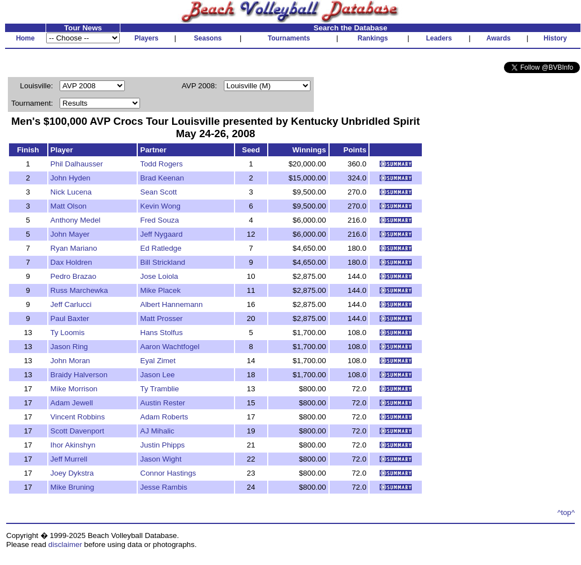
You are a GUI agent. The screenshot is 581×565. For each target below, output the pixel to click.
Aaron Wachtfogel (169, 346)
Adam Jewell (72, 403)
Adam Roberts (164, 417)
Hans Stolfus (161, 332)
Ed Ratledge (160, 248)
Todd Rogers (161, 164)
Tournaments (289, 38)
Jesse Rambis (163, 487)
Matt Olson (69, 206)
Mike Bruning (72, 487)
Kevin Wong (160, 206)
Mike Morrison (74, 389)
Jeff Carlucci (71, 304)
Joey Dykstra (72, 473)
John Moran (70, 360)
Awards (499, 38)
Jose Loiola (159, 276)
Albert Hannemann (171, 304)
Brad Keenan (162, 178)
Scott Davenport (78, 431)
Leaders (439, 38)
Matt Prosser (161, 318)
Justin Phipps (162, 445)
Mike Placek (160, 290)
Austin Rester (162, 403)
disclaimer (65, 544)
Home (25, 38)
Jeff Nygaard (161, 234)
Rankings (373, 38)
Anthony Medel (76, 220)
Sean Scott (158, 192)
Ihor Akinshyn (73, 445)
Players (146, 38)
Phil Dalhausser (77, 164)
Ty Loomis (68, 332)
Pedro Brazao (74, 276)
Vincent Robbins (78, 417)
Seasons (208, 38)
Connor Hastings (168, 473)
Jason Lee (157, 374)
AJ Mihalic (157, 431)
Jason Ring (69, 346)
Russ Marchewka (79, 290)
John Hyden (71, 178)
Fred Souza (159, 220)
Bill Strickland (162, 262)
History (555, 38)
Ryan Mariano (74, 248)
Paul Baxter (70, 318)
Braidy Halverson (79, 374)
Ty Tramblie (159, 389)
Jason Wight (160, 459)
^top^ (566, 512)
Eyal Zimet (157, 360)
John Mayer (70, 234)
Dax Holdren (71, 262)
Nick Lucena (71, 192)
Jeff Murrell (69, 459)
